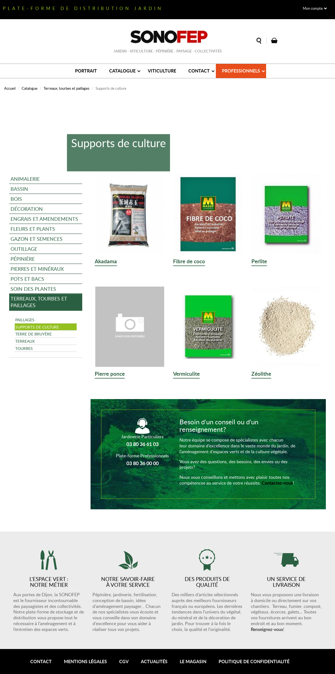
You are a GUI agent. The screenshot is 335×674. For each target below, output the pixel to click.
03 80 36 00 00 (142, 463)
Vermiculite (186, 374)
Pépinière (23, 258)
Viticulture (162, 70)
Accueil (10, 88)
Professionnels (241, 70)
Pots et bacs (27, 278)
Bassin (19, 188)
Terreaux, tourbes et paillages (66, 88)
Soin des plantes (33, 288)
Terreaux (25, 341)
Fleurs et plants (33, 228)
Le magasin (193, 661)
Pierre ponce (110, 374)
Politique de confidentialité (254, 661)
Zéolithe (261, 374)
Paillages (24, 319)
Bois (16, 198)
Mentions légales (85, 661)
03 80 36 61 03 (142, 444)
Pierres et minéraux (37, 268)
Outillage (24, 248)
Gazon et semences (36, 238)
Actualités (154, 661)
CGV (124, 661)
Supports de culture (37, 327)
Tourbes (24, 348)
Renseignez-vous (267, 629)
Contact (199, 70)
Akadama (106, 261)
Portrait (86, 70)
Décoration (27, 208)
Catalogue (122, 70)
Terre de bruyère (33, 334)
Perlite (259, 261)
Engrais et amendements (44, 218)
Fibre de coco (189, 261)
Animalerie (25, 178)
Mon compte (313, 8)
